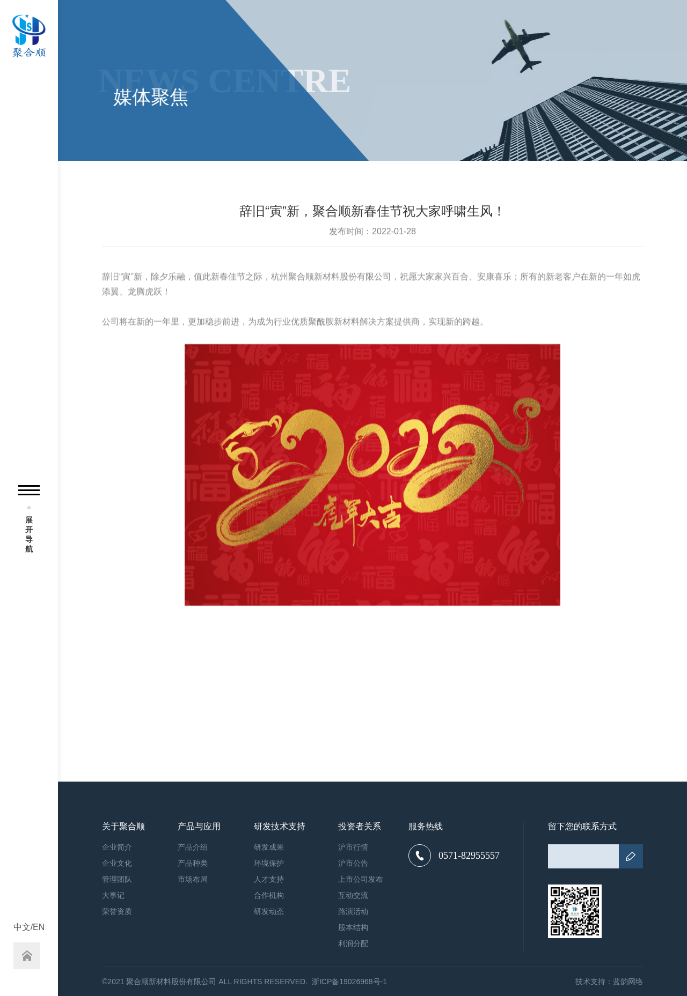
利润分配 (353, 943)
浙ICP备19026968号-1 (349, 981)
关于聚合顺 (123, 826)
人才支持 (269, 879)
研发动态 (269, 911)
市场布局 (193, 879)
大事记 (113, 895)
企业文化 (117, 863)
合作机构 (269, 895)
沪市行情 (353, 847)
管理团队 (117, 879)
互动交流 (353, 895)
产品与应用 (199, 826)
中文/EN (29, 927)
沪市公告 (353, 863)
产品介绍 (193, 847)
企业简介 (117, 847)
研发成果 (269, 847)
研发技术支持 (279, 826)
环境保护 (269, 863)
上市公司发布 (360, 879)
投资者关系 (359, 826)
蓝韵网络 (628, 981)
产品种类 (193, 863)
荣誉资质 (117, 911)
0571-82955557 (454, 855)
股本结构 (353, 927)
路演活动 (353, 911)
